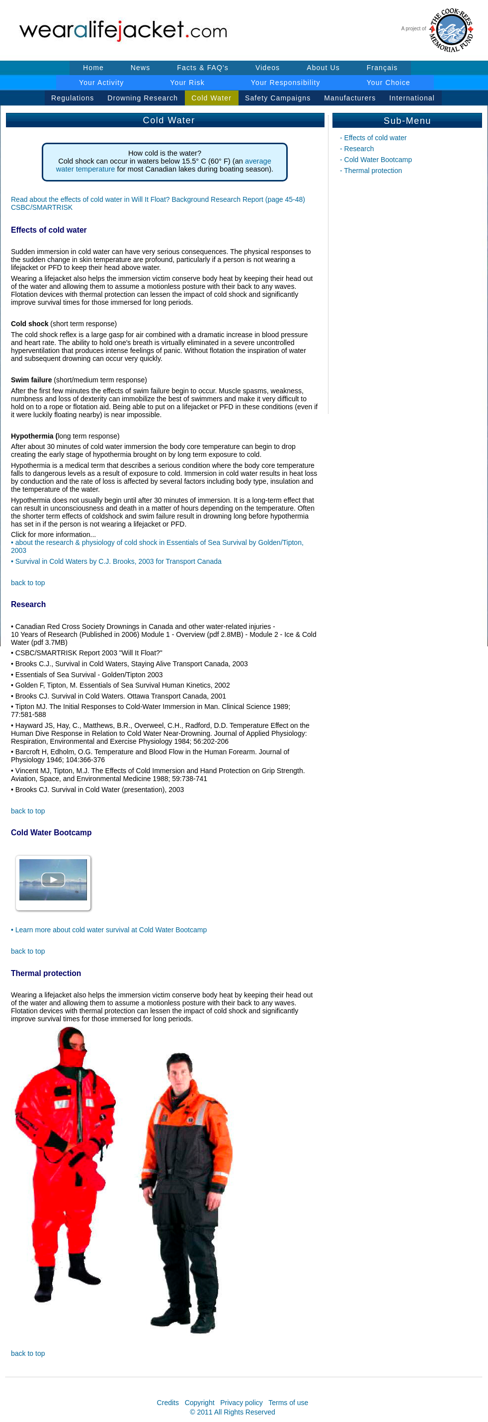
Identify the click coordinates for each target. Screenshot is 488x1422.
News (141, 68)
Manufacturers (350, 98)
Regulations (72, 98)
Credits (168, 1403)
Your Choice (388, 83)
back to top (28, 583)
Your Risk (187, 83)
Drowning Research (142, 98)
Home (93, 68)
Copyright (200, 1403)
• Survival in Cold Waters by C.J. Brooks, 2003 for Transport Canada (116, 561)
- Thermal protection (371, 171)
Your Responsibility (286, 83)
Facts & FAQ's (203, 68)
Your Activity (101, 83)
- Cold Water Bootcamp (376, 160)
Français (382, 68)
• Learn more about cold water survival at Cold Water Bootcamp (109, 930)
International (412, 98)
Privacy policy (241, 1403)
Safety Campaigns (278, 98)
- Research (357, 149)
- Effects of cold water (373, 138)
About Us (323, 68)
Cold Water (211, 98)
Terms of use (288, 1403)
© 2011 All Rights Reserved (232, 1412)
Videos (267, 68)
